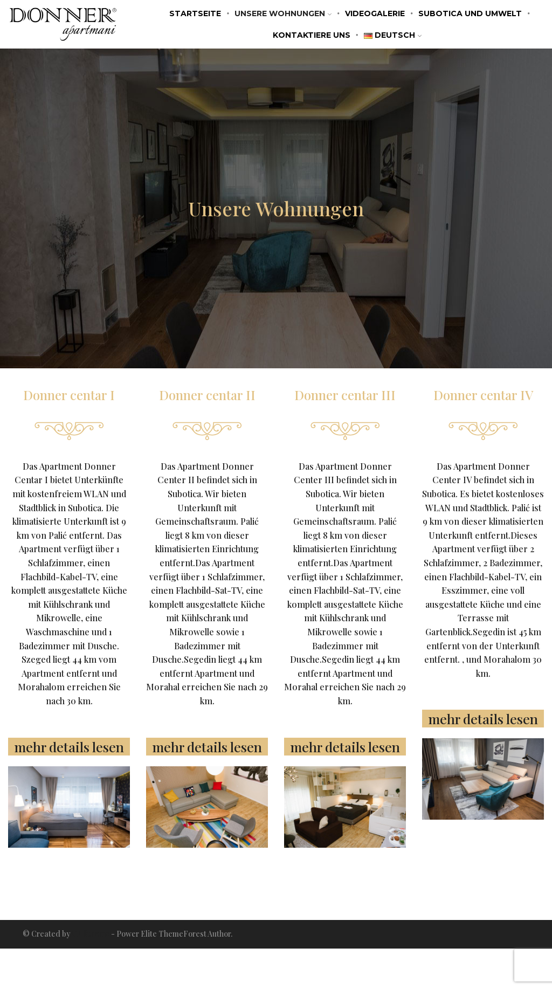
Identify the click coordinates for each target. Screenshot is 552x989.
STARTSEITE (195, 13)
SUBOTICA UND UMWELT (470, 13)
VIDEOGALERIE (375, 13)
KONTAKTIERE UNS (311, 35)
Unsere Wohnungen (283, 13)
